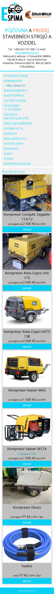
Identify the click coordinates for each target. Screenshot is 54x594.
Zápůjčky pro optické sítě (16, 116)
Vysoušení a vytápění (12, 107)
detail (27, 229)
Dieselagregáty (16, 90)
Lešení (8, 159)
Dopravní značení (17, 164)
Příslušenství (15, 85)
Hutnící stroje (15, 101)
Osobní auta (13, 128)
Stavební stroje (16, 76)
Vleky (8, 154)
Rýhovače (11, 149)
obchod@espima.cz (27, 52)
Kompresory (13, 81)
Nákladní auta (15, 139)
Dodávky (10, 133)
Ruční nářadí (14, 95)
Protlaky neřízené (18, 123)
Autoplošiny (13, 144)
